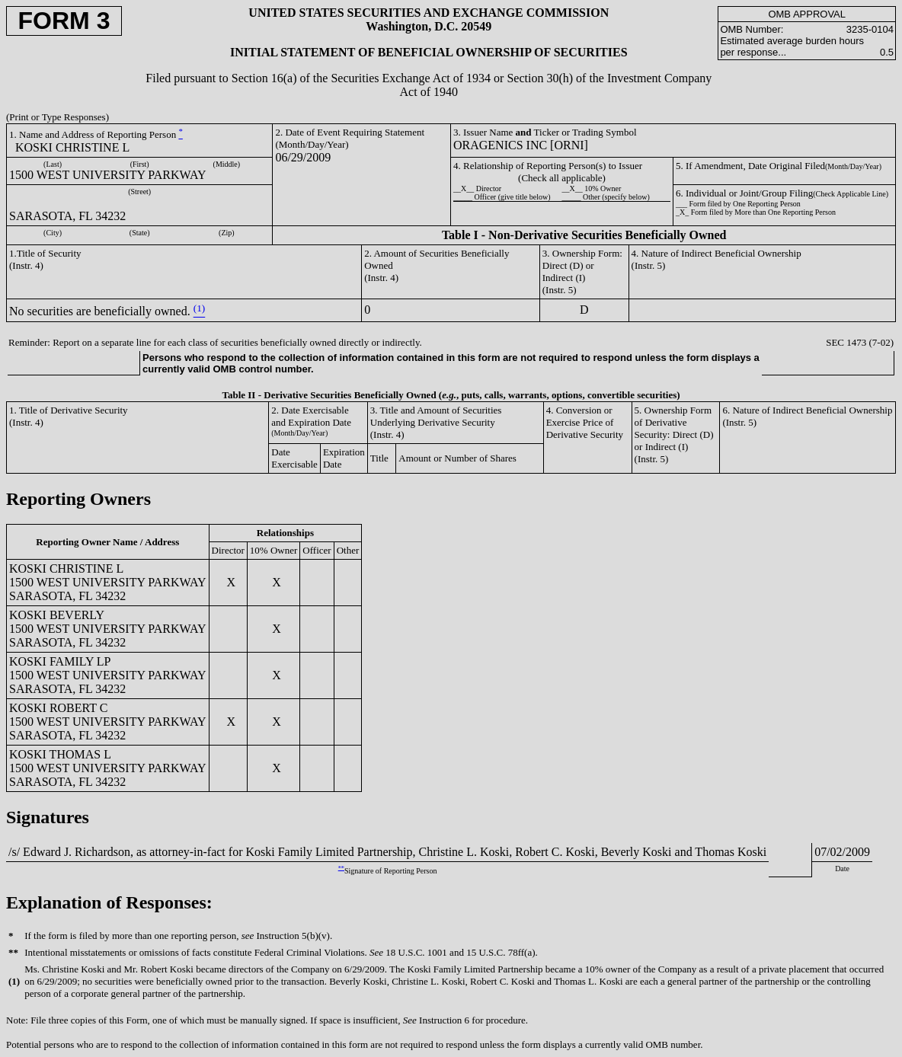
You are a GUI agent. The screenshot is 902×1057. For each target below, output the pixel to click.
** (341, 867)
